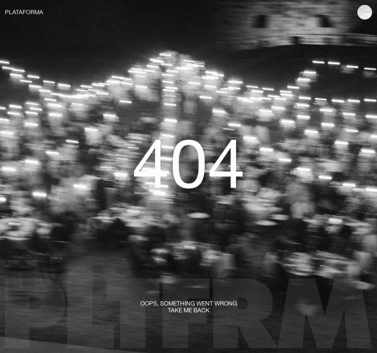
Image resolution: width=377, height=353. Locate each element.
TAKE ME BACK (189, 310)
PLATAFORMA (24, 12)
